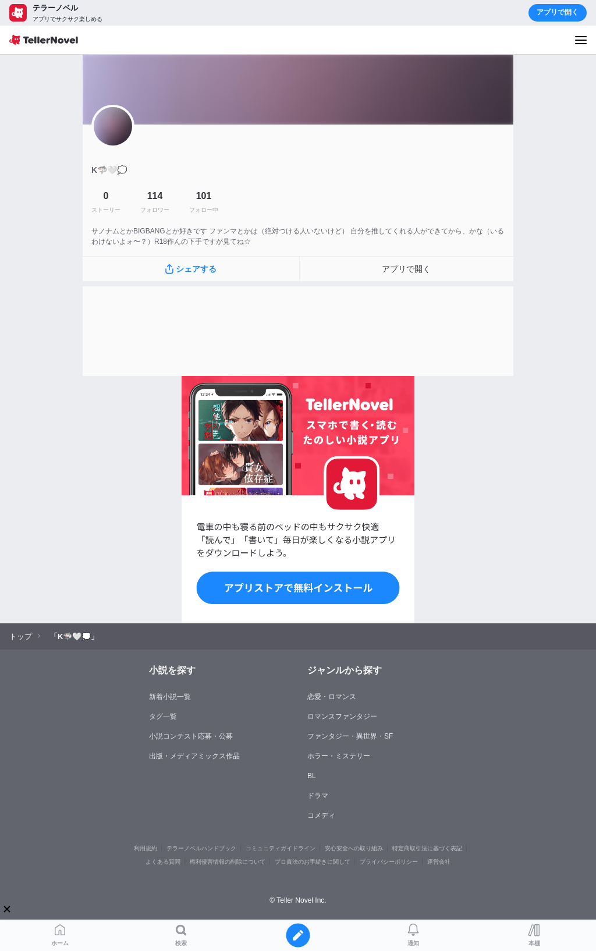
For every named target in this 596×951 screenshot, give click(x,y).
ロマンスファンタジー (342, 716)
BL (311, 776)
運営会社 (438, 861)
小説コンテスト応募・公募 (191, 736)
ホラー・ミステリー (338, 756)
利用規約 (145, 848)
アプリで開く (558, 12)
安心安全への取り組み (354, 848)
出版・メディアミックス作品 (194, 756)
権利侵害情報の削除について (227, 861)
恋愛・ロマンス (331, 697)
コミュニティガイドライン (280, 848)
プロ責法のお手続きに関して (312, 861)
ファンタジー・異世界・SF (350, 736)
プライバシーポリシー (389, 861)
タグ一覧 (163, 716)
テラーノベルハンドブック (201, 848)
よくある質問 (163, 861)
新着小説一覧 (170, 697)
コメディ (321, 815)
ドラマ (317, 796)
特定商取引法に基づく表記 (427, 848)
